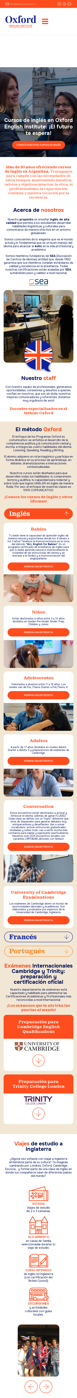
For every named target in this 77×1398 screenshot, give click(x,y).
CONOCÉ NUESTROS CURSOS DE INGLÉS (38, 145)
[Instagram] (59, 4)
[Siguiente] (45, 1386)
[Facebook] (64, 4)
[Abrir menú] (45, 21)
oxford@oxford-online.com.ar (22, 4)
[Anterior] (31, 1386)
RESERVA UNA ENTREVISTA (38, 566)
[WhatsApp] (69, 4)
